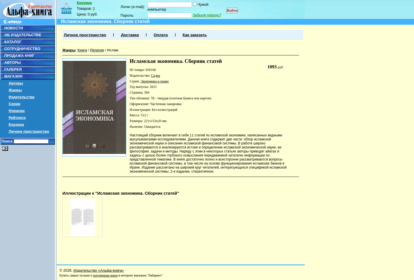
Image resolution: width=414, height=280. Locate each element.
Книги (82, 50)
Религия (97, 50)
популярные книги (105, 275)
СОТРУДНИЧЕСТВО (22, 49)
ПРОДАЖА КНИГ (19, 55)
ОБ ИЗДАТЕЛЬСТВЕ (22, 35)
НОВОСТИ (13, 28)
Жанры (15, 90)
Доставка (130, 35)
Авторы (16, 83)
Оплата (161, 35)
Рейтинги (17, 117)
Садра (155, 76)
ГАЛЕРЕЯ (13, 69)
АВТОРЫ (12, 62)
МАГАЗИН (13, 76)
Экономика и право (155, 81)
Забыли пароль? (207, 15)
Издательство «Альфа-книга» (99, 270)
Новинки (17, 111)
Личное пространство (29, 131)
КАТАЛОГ (13, 42)
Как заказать (195, 35)
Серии (14, 104)
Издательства (21, 97)
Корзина (16, 124)
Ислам (112, 50)
